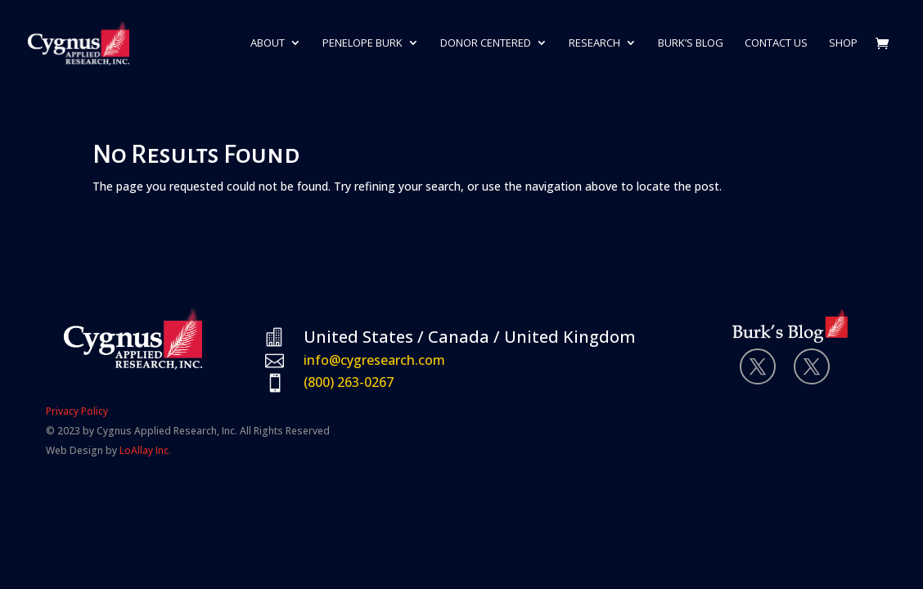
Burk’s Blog (690, 43)
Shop (843, 43)
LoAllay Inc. (145, 450)
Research (594, 43)
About (267, 43)
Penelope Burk (362, 43)
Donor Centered (485, 43)
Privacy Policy (77, 411)
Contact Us (776, 43)
